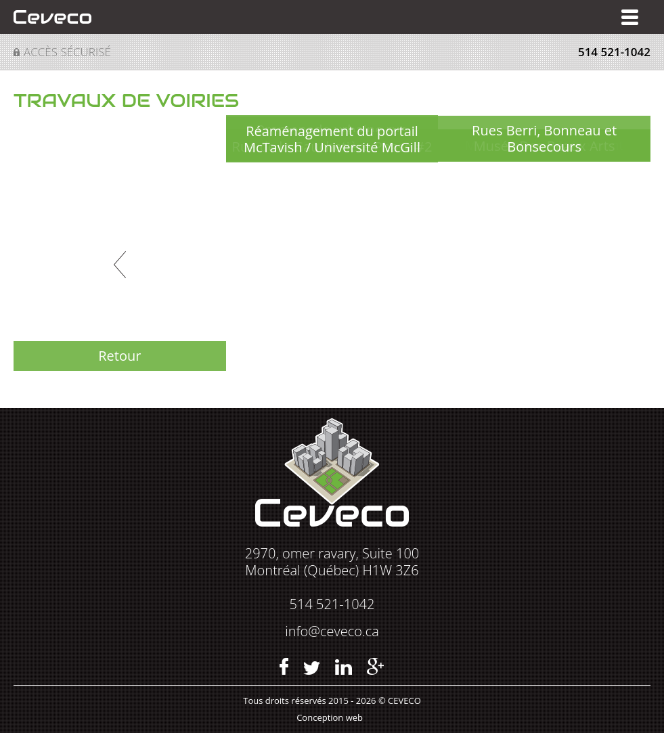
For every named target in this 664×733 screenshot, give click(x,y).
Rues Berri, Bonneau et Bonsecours (544, 138)
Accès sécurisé (67, 52)
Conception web (329, 717)
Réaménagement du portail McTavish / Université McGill (332, 139)
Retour (119, 356)
